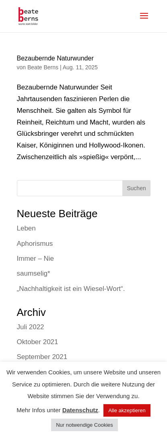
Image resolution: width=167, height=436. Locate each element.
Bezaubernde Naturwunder (55, 58)
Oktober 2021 (37, 342)
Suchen (136, 188)
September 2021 (42, 357)
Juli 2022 (30, 327)
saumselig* (33, 273)
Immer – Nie (35, 258)
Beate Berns (42, 67)
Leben (26, 228)
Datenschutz (80, 410)
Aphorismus (35, 243)
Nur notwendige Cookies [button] (84, 425)
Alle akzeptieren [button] (127, 410)
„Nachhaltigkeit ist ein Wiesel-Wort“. (71, 289)
